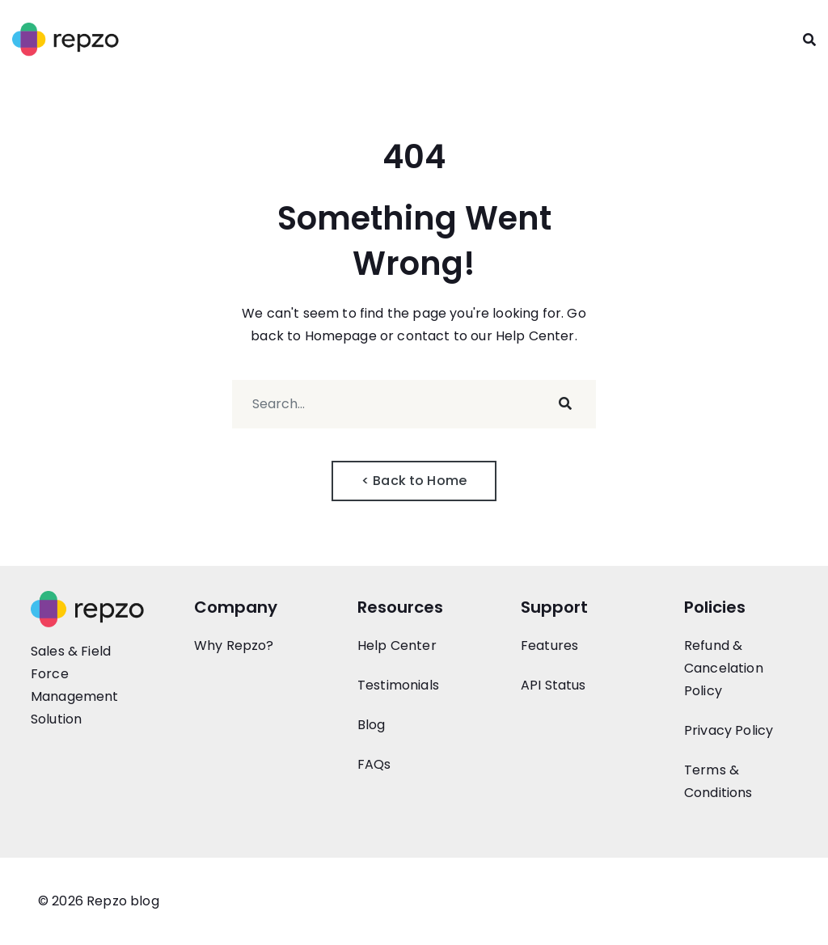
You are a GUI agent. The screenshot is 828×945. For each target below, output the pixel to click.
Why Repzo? (234, 645)
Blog (371, 724)
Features (549, 645)
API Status (553, 685)
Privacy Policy (728, 730)
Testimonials (398, 685)
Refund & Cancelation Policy (723, 668)
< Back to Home (414, 480)
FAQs (374, 764)
